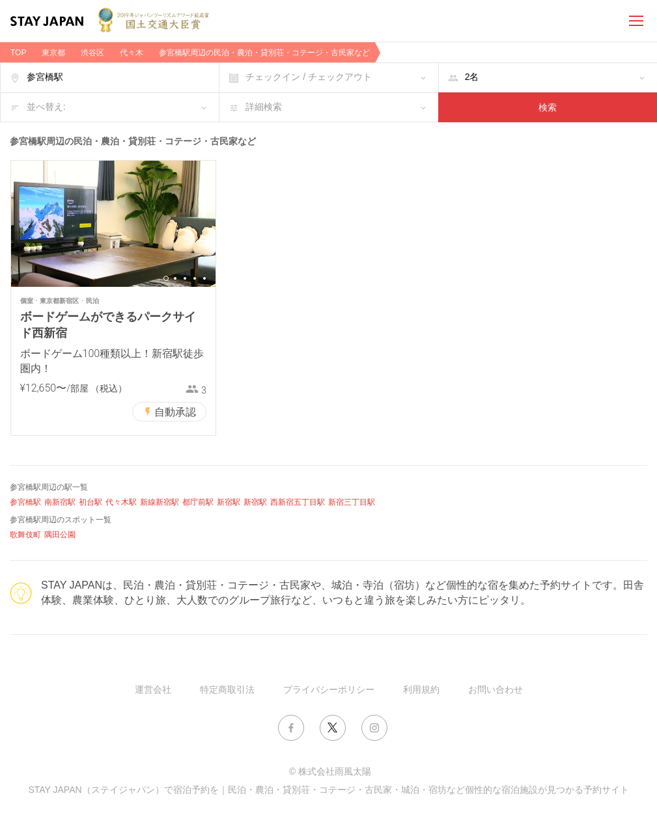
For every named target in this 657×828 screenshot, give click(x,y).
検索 (547, 107)
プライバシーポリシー (328, 689)
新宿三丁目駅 (351, 502)
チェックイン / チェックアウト (308, 77)
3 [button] (185, 278)
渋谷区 (92, 52)
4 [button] (194, 278)
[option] (113, 224)
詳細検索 (263, 106)
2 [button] (175, 278)
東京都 (53, 52)
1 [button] (166, 278)
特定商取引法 (227, 689)
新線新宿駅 (159, 502)
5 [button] (204, 278)
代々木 (131, 52)
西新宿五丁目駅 (297, 502)
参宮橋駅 (25, 502)
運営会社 (153, 689)
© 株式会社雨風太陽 (330, 771)
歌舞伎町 (25, 534)
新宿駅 (228, 502)
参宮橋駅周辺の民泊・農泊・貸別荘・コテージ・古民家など (264, 52)
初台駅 (90, 502)
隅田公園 (60, 534)
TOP (18, 52)
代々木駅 (121, 502)
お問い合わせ (495, 689)
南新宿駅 (60, 502)
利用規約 (421, 689)
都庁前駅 (198, 502)
